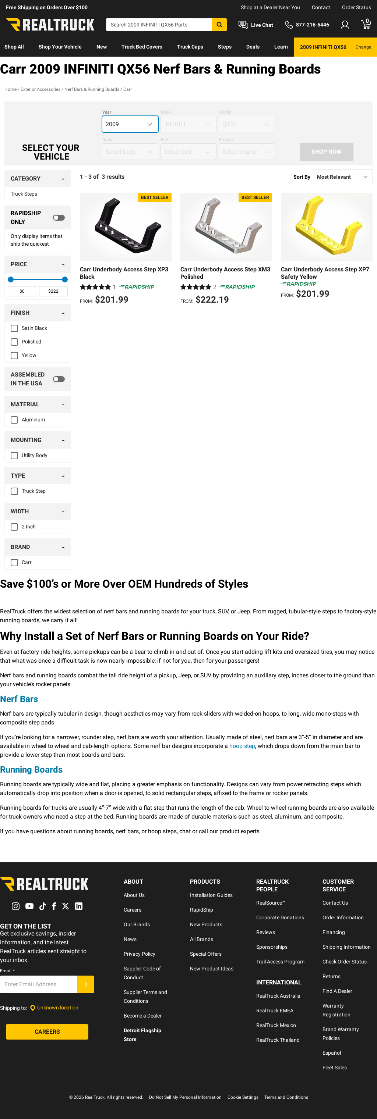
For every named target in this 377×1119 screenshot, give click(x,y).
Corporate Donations (280, 917)
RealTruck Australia (278, 996)
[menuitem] (14, 47)
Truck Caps (190, 47)
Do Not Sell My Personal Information (185, 1097)
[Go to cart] (366, 24)
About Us (134, 895)
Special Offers (206, 954)
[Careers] (47, 1032)
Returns (332, 976)
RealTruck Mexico (276, 1025)
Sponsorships (272, 947)
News (130, 939)
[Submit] (85, 984)
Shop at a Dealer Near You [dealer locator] (270, 7)
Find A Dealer (337, 991)
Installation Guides (211, 895)
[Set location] (54, 1008)
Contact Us (335, 903)
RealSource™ (270, 903)
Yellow (29, 355)
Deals (253, 47)
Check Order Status (345, 962)
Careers (132, 910)
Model (225, 112)
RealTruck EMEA (274, 1010)
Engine (226, 139)
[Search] (166, 24)
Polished (31, 342)
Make (166, 112)
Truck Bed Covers (141, 47)
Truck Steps (24, 194)
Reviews (265, 932)
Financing (334, 932)
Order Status (356, 7)
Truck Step (34, 491)
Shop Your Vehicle (60, 47)
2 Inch (29, 527)
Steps (225, 47)
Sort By (301, 177)
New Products (206, 924)
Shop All (14, 47)
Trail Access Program (280, 962)
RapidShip (201, 910)
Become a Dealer (143, 1016)
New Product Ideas (211, 969)
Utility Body (34, 455)
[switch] (38, 218)
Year (106, 112)
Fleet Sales (335, 1067)
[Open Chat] (256, 25)
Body (107, 139)
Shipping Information (347, 947)
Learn (281, 47)
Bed (164, 139)
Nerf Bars (19, 699)
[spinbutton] (22, 291)
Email (7, 970)
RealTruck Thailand (278, 1040)
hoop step (242, 745)
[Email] (38, 984)
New (101, 47)
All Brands (201, 939)
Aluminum (33, 420)
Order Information (343, 917)
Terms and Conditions (286, 1097)
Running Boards (31, 770)
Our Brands (137, 924)
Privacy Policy (139, 954)
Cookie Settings (243, 1097)
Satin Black (34, 328)
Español (332, 1053)
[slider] (11, 279)
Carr (27, 562)
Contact (321, 7)
